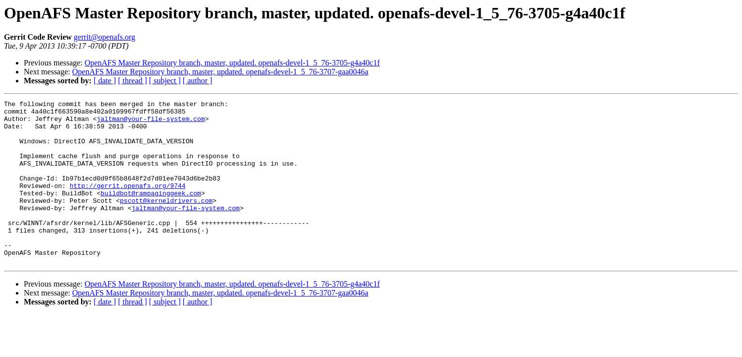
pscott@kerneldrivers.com (166, 221)
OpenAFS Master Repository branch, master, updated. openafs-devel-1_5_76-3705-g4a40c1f (232, 63)
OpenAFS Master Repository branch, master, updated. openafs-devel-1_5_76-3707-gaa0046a (220, 71)
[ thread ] (132, 80)
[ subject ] (165, 80)
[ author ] (197, 80)
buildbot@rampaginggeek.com (151, 212)
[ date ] (105, 80)
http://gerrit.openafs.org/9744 (128, 203)
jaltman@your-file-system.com (151, 123)
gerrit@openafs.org (104, 37)
